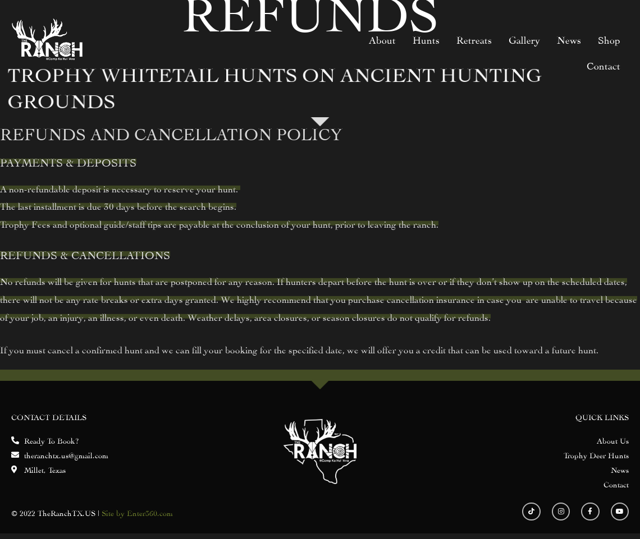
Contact (603, 64)
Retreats (474, 39)
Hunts (426, 39)
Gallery (524, 39)
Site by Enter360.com (137, 512)
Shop (609, 39)
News (569, 39)
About (382, 39)
